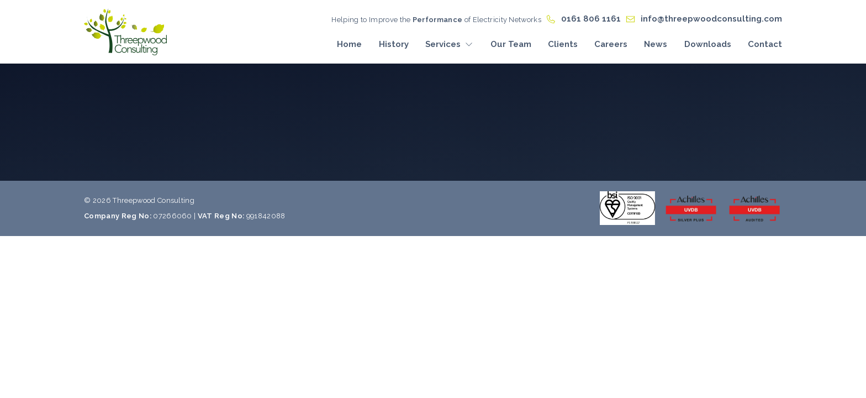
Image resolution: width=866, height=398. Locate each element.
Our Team (510, 44)
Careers (610, 44)
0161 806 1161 (591, 19)
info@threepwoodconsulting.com (711, 19)
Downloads (707, 44)
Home (349, 44)
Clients (563, 44)
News (655, 44)
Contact (765, 44)
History (394, 44)
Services (449, 44)
